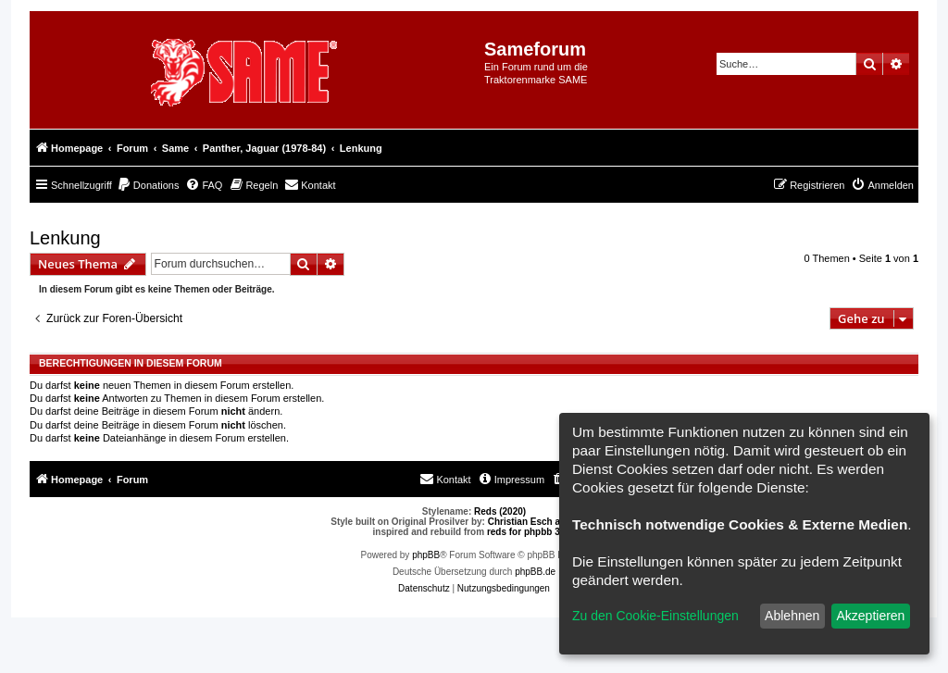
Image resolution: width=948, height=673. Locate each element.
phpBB (426, 555)
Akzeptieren (870, 615)
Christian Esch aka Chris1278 (552, 522)
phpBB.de (535, 572)
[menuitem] (148, 185)
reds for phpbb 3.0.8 (531, 532)
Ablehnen (792, 615)
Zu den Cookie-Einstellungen (655, 615)
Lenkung (65, 238)
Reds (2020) (500, 511)
